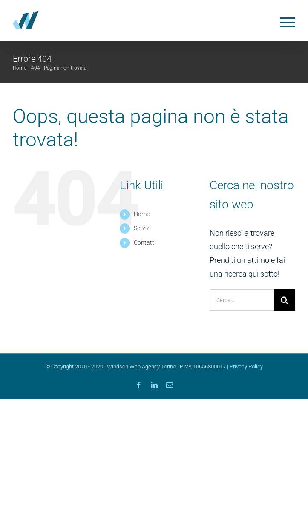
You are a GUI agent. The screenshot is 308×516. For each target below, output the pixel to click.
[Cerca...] (242, 300)
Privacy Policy (246, 366)
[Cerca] (284, 300)
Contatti (144, 242)
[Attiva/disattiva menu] (288, 22)
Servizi (142, 228)
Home (142, 214)
